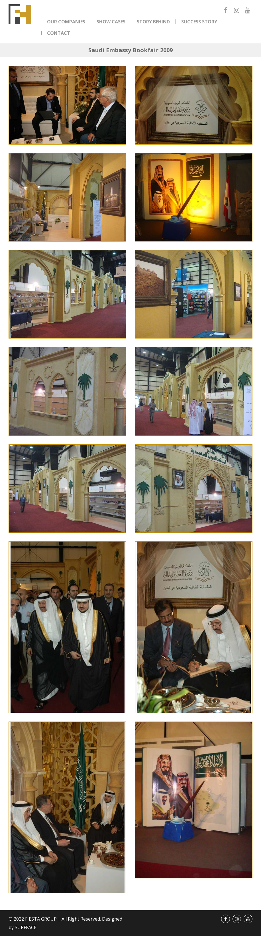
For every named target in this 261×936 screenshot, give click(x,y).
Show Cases (111, 22)
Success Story (199, 22)
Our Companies (66, 22)
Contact (58, 33)
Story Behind (153, 22)
